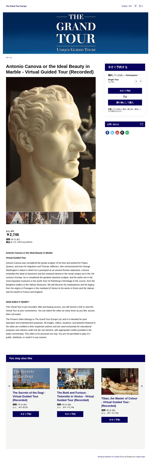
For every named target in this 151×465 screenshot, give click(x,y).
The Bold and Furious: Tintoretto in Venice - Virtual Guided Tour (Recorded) (75, 396)
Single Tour (117, 80)
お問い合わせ (113, 124)
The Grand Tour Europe (16, 6)
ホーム (9, 57)
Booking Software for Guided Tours (111, 457)
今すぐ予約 (125, 91)
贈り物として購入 (125, 102)
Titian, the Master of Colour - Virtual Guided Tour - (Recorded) (119, 402)
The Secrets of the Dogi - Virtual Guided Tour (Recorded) (29, 396)
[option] (17, 218)
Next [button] (141, 386)
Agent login (140, 457)
